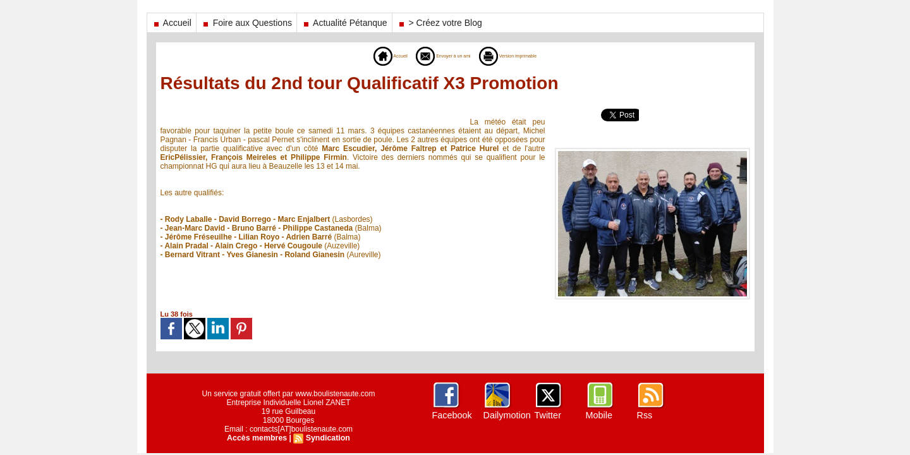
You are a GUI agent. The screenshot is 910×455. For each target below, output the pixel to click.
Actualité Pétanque (344, 23)
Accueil (171, 23)
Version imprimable (526, 55)
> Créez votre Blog (439, 23)
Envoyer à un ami (435, 55)
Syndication (326, 438)
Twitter (548, 415)
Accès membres (258, 438)
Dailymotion (506, 415)
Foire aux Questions (246, 23)
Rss (644, 415)
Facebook (451, 415)
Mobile (599, 415)
